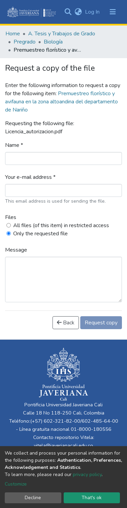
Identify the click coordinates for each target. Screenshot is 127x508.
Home (12, 33)
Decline (33, 497)
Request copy (101, 322)
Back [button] (66, 322)
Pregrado (25, 42)
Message (16, 250)
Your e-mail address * (30, 177)
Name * (14, 145)
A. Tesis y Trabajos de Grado (61, 33)
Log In (93, 12)
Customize (16, 484)
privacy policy (87, 474)
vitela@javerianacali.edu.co (63, 445)
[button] (78, 12)
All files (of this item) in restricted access (61, 225)
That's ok (92, 497)
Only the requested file (40, 233)
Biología (53, 42)
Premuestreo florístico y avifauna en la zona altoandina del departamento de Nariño (61, 102)
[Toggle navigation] (113, 11)
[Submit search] (67, 11)
